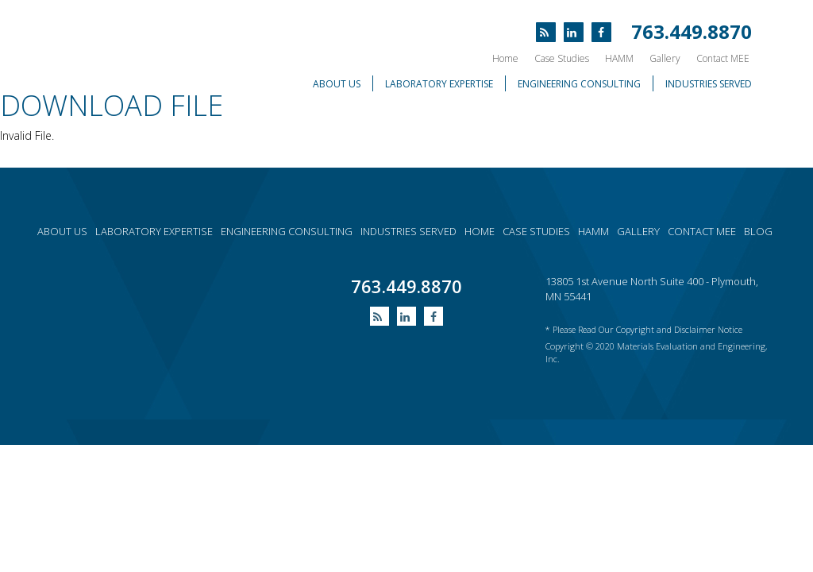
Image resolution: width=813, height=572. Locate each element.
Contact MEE (722, 58)
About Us (336, 84)
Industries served (408, 231)
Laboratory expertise (154, 231)
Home (505, 58)
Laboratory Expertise (439, 84)
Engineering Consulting (579, 84)
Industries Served (708, 84)
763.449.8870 (691, 31)
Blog (758, 231)
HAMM (619, 58)
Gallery (664, 58)
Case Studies (561, 58)
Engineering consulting (287, 231)
